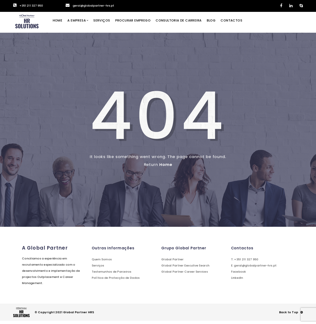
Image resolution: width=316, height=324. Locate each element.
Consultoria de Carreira (187, 24)
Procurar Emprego (139, 24)
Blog (221, 24)
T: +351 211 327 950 (245, 263)
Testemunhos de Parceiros (111, 275)
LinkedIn (237, 281)
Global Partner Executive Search (185, 269)
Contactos (243, 24)
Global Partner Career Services (184, 275)
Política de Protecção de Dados (116, 281)
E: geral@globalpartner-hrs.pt (254, 269)
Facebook (238, 275)
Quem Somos (102, 263)
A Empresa (81, 24)
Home (62, 24)
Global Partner (172, 263)
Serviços (107, 24)
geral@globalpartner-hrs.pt (90, 6)
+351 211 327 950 (28, 6)
